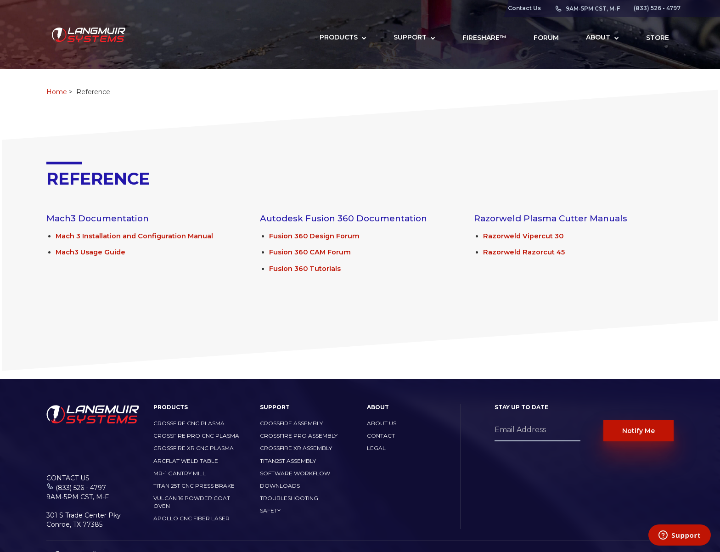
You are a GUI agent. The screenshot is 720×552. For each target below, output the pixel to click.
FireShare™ (484, 38)
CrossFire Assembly (291, 423)
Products (343, 37)
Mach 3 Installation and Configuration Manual (134, 236)
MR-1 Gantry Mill (179, 473)
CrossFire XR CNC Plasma (193, 448)
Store (657, 38)
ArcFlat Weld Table (185, 460)
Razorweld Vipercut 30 (523, 236)
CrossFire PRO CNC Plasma (196, 435)
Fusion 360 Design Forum (314, 236)
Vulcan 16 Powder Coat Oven (191, 502)
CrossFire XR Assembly (296, 448)
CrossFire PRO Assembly (299, 435)
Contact (381, 435)
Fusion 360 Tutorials (305, 269)
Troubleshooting (289, 498)
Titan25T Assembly (288, 460)
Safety (270, 510)
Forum (546, 38)
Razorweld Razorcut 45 (524, 252)
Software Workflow (295, 473)
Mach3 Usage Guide (90, 252)
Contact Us (524, 8)
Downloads (280, 485)
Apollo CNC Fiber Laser (191, 518)
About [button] (602, 37)
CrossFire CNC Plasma (189, 423)
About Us (381, 423)
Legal (376, 448)
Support (414, 37)
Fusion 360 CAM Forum (310, 252)
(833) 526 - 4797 (657, 8)
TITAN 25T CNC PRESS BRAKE (194, 485)
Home (56, 92)
